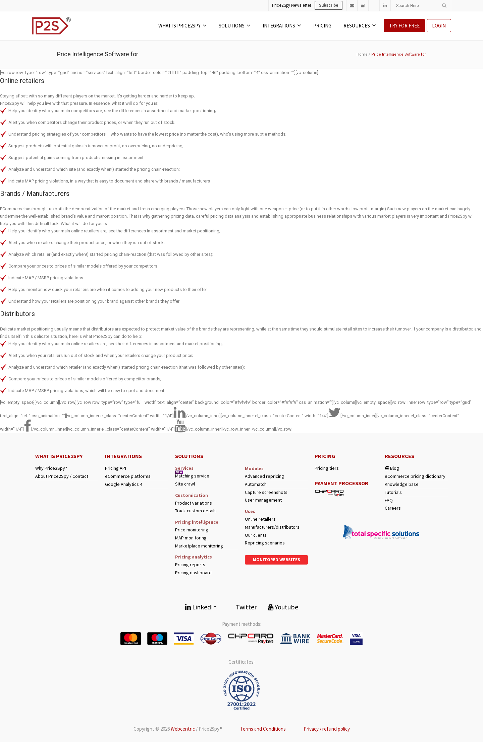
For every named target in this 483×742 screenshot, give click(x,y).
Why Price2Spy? (51, 468)
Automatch (256, 484)
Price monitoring (191, 530)
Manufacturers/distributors (272, 527)
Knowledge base (402, 484)
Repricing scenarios (265, 543)
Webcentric (183, 729)
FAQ (389, 500)
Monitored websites (276, 560)
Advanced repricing (264, 476)
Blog (392, 468)
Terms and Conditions (263, 729)
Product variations (193, 503)
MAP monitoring (191, 538)
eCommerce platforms (128, 476)
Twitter (242, 607)
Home (362, 54)
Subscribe (328, 5)
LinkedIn (201, 607)
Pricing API (115, 468)
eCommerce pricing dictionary (415, 476)
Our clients (256, 535)
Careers (393, 508)
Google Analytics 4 (123, 484)
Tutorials (393, 492)
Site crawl (185, 484)
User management (263, 500)
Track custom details (196, 511)
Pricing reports (190, 565)
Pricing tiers (327, 468)
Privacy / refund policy (327, 729)
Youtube (283, 607)
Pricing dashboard (193, 573)
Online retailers (260, 519)
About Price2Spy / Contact (61, 476)
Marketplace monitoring (199, 546)
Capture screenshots (266, 492)
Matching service (192, 476)
